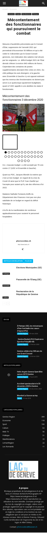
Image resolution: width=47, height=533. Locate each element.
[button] (43, 3)
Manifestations (26, 14)
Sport (19, 398)
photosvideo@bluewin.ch (27, 527)
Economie (13, 9)
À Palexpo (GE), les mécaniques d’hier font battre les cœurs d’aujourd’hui (30, 328)
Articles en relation (13, 261)
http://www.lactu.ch (23, 244)
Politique (35, 14)
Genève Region (23, 333)
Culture (5, 297)
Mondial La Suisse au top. (27, 396)
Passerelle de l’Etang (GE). (29, 279)
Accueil (5, 9)
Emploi (18, 14)
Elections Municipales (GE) (29, 267)
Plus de (28, 261)
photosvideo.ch (23, 241)
